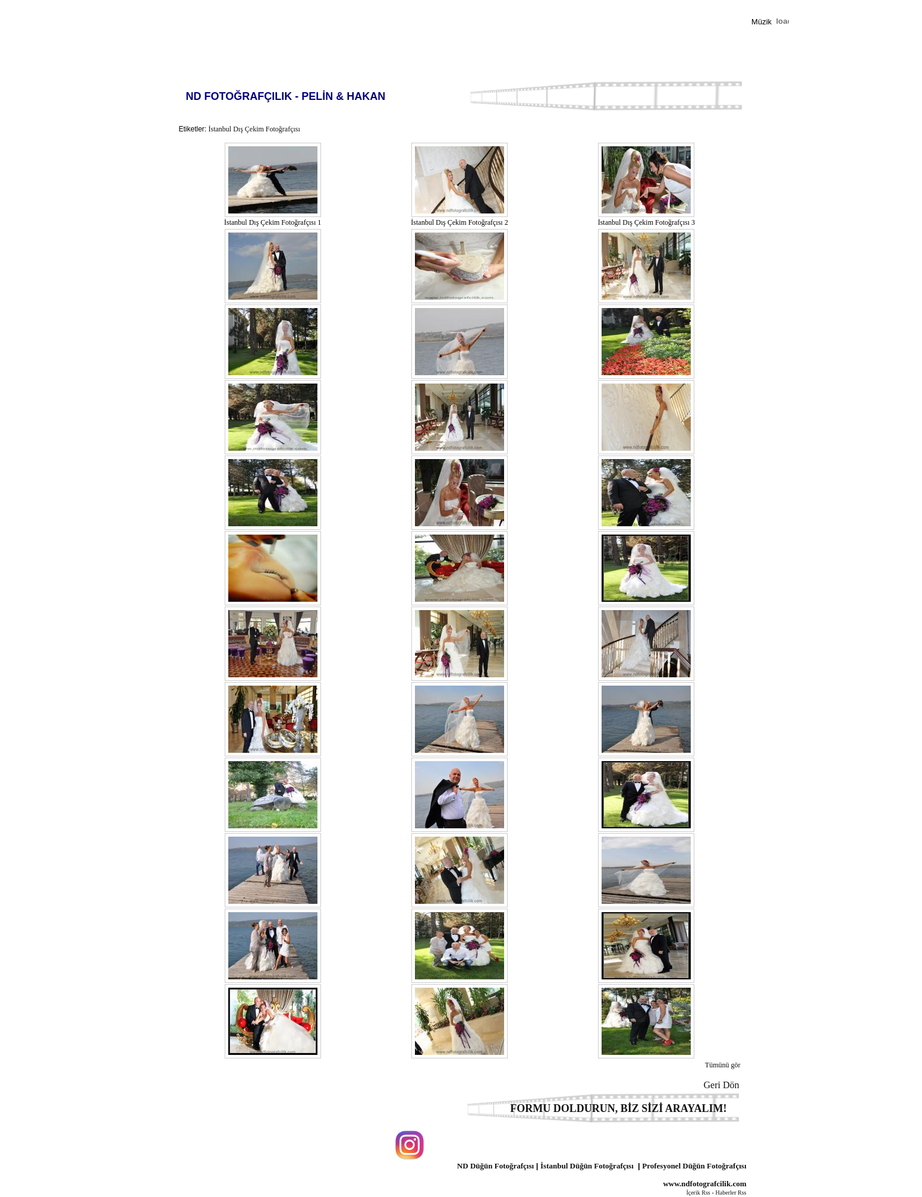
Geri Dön (725, 1085)
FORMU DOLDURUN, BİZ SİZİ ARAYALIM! (618, 1108)
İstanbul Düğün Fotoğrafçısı (587, 1165)
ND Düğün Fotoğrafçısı (495, 1165)
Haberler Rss (731, 1192)
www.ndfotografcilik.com (704, 1183)
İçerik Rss (698, 1192)
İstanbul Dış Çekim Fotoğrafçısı (254, 129)
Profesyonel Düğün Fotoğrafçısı (694, 1165)
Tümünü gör (723, 1065)
